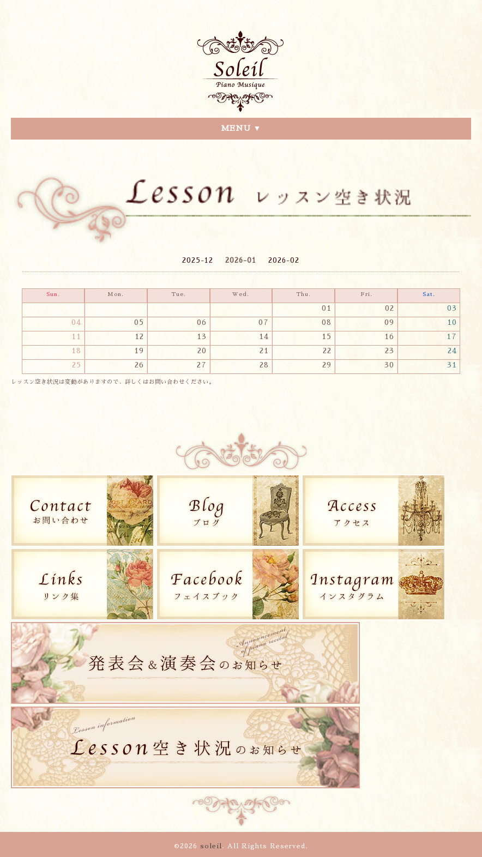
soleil (211, 846)
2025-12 (197, 260)
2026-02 (283, 260)
